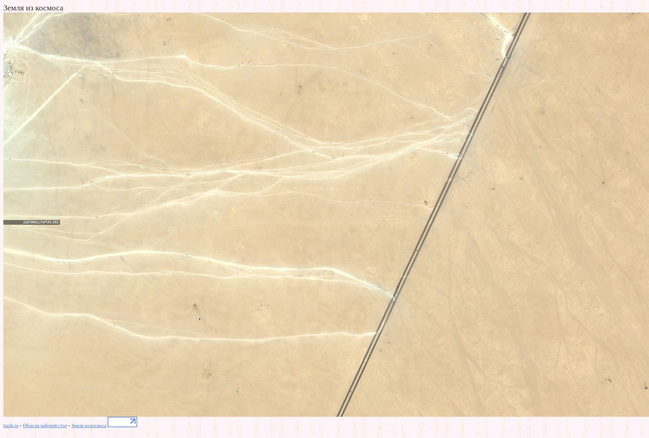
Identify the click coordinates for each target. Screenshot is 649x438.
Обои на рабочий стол (45, 425)
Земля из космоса (88, 425)
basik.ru (10, 425)
